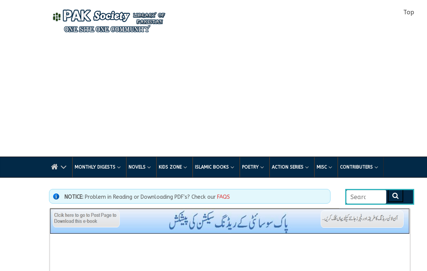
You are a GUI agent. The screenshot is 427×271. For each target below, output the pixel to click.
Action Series (290, 167)
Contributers (359, 167)
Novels (140, 167)
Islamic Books (214, 167)
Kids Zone (173, 167)
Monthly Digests (98, 167)
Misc (324, 167)
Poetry (253, 167)
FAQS (223, 197)
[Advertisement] (213, 100)
